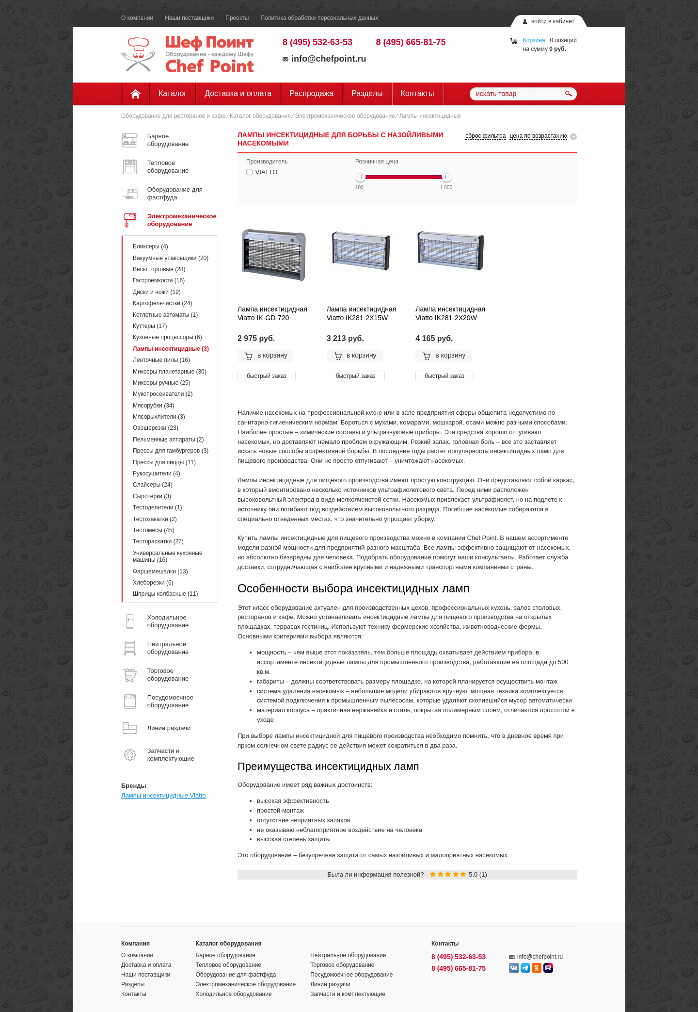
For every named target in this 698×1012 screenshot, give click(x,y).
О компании (137, 18)
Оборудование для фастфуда (236, 974)
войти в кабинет (552, 21)
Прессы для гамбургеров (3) (170, 450)
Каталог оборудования (260, 116)
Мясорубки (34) (153, 405)
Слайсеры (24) (153, 484)
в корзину (265, 355)
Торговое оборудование (342, 965)
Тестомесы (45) (153, 530)
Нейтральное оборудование (348, 955)
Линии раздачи (330, 984)
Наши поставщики (189, 18)
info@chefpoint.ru (324, 59)
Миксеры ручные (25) (161, 382)
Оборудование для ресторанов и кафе (173, 116)
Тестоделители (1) (157, 507)
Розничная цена (376, 161)
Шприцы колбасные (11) (165, 593)
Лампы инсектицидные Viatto (163, 795)
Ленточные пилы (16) (161, 360)
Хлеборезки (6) (153, 582)
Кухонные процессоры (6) (167, 337)
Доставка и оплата (238, 93)
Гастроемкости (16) (159, 280)
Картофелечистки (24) (162, 303)
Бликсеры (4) (150, 246)
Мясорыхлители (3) (159, 416)
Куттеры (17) (150, 326)
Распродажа (311, 93)
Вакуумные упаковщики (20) (170, 258)
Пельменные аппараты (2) (168, 439)
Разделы (366, 93)
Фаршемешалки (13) (160, 571)
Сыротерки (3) (152, 496)
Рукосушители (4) (156, 473)
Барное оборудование (226, 955)
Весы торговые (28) (159, 269)
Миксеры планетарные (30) (169, 371)
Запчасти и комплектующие (347, 994)
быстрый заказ (266, 376)
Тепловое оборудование (229, 965)
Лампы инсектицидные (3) (171, 348)
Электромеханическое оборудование (345, 116)
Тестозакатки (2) (155, 519)
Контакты (417, 93)
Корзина (534, 40)
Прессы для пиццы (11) (164, 462)
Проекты (237, 18)
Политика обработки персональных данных (319, 18)
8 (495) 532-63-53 (317, 42)
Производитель (266, 161)
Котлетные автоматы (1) (165, 314)
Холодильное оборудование (234, 994)
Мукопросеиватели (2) (162, 394)
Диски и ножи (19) (157, 292)
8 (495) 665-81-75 (411, 42)
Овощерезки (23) (155, 427)
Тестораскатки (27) (158, 541)
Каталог (173, 93)
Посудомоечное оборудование (351, 974)
